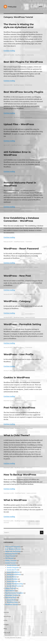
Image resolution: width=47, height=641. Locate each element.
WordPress (7, 616)
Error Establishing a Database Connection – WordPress (21, 219)
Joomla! (6, 612)
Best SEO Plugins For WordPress (23, 61)
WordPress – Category (17, 301)
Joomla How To (12, 570)
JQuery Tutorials (10, 588)
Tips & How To (10, 590)
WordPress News (12, 602)
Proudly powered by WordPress (13, 638)
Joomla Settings (12, 581)
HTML (5, 620)
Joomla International (14, 574)
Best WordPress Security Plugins (23, 92)
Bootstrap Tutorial (11, 553)
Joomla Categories (13, 567)
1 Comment (29, 175)
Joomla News (11, 600)
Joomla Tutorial (18, 267)
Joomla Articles (12, 565)
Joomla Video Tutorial (14, 586)
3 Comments (28, 85)
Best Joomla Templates (12, 547)
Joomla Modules (12, 579)
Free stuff (7, 632)
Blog (5, 628)
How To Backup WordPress (20, 474)
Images (6, 624)
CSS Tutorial (9, 558)
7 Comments (28, 347)
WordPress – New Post (17, 275)
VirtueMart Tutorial (11, 595)
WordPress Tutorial (20, 55)
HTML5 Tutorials (10, 560)
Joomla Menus (11, 577)
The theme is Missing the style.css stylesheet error (19, 26)
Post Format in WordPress (19, 407)
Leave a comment (28, 145)
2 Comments (30, 55)
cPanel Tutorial (10, 556)
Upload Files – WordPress (19, 124)
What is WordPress (15, 500)
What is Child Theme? (17, 435)
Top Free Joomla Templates (14, 593)
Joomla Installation (13, 572)
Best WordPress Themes (13, 549)
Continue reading (9, 50)
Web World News (10, 597)
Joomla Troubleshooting (15, 584)
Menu (40, 6)
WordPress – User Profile (18, 354)
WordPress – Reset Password (21, 248)
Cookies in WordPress (17, 377)
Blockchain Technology (13, 551)
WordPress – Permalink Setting (22, 324)
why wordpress (30, 521)
